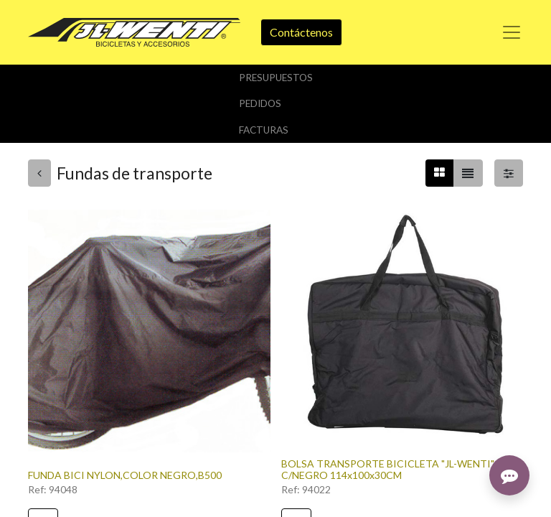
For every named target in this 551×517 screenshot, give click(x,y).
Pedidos (260, 103)
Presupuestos (276, 77)
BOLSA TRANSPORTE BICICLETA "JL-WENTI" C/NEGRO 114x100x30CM (387, 469)
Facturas (263, 130)
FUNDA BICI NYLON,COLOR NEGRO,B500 (125, 475)
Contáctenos (301, 32)
